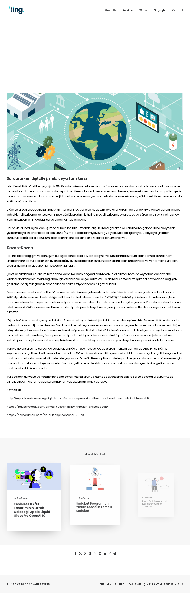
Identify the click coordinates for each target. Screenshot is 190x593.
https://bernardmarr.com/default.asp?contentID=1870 (45, 415)
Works (143, 10)
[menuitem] (111, 10)
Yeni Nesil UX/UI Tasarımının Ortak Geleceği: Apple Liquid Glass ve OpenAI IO (32, 509)
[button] (33, 478)
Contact (177, 10)
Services (128, 10)
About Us (110, 10)
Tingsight (159, 10)
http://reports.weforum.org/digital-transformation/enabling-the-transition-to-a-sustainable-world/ (78, 398)
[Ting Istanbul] (16, 10)
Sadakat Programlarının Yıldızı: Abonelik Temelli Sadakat (95, 503)
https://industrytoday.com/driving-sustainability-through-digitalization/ (57, 407)
